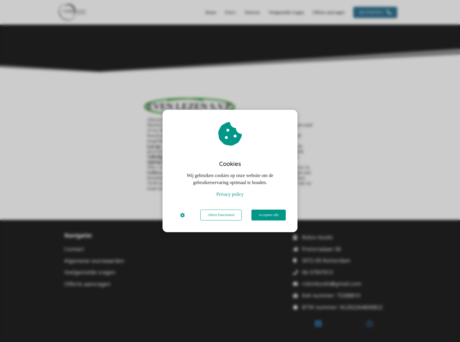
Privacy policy (230, 194)
